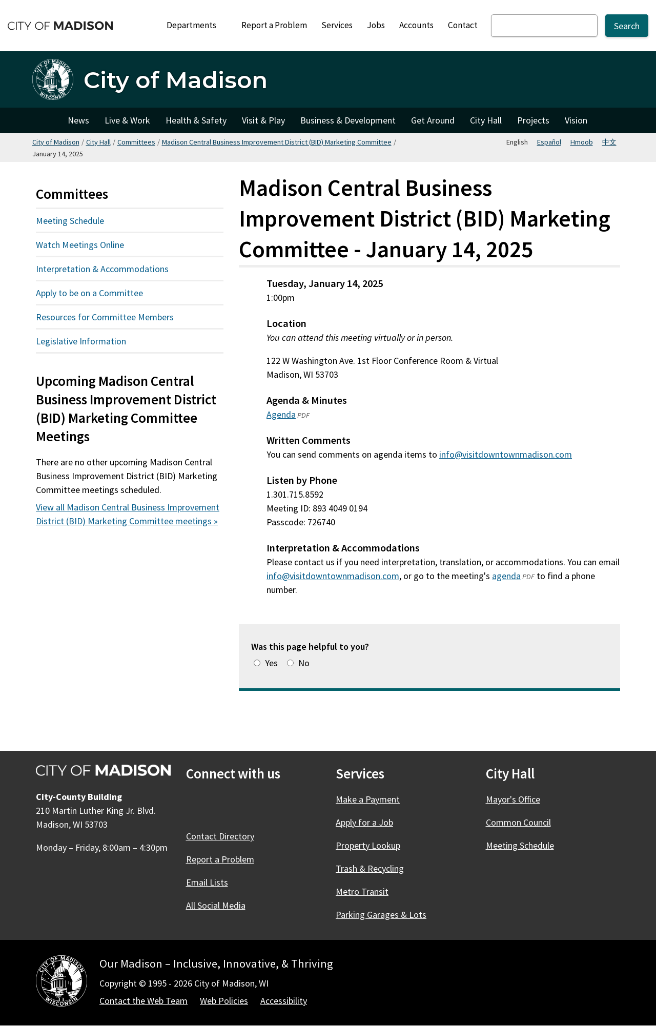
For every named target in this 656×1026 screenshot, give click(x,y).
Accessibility (283, 1001)
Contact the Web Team (143, 1001)
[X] (223, 806)
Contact (463, 25)
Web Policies (224, 1001)
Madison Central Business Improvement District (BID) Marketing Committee (277, 142)
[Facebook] (195, 806)
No (304, 663)
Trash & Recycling (370, 868)
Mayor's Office (513, 799)
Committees (136, 142)
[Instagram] (250, 806)
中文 (609, 142)
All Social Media (215, 905)
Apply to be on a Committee (89, 293)
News (78, 120)
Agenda (281, 414)
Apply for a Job (364, 822)
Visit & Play (263, 120)
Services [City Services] (337, 25)
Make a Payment (368, 799)
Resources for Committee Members (105, 317)
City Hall (486, 120)
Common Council (518, 822)
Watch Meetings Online (80, 245)
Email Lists (207, 882)
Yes (271, 663)
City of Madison (55, 142)
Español (549, 142)
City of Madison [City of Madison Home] (46, 120)
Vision (576, 120)
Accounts (416, 25)
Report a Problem (274, 25)
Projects (533, 120)
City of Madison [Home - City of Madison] (176, 80)
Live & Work (127, 120)
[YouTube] (278, 806)
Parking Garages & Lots (381, 914)
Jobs (376, 25)
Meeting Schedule (70, 221)
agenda (506, 576)
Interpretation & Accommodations (102, 269)
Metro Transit (362, 891)
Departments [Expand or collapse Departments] (197, 25)
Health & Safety (196, 120)
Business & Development (348, 120)
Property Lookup (368, 845)
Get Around (433, 120)
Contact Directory (220, 836)
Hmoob (581, 142)
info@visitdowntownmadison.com (505, 454)
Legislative (105, 340)
